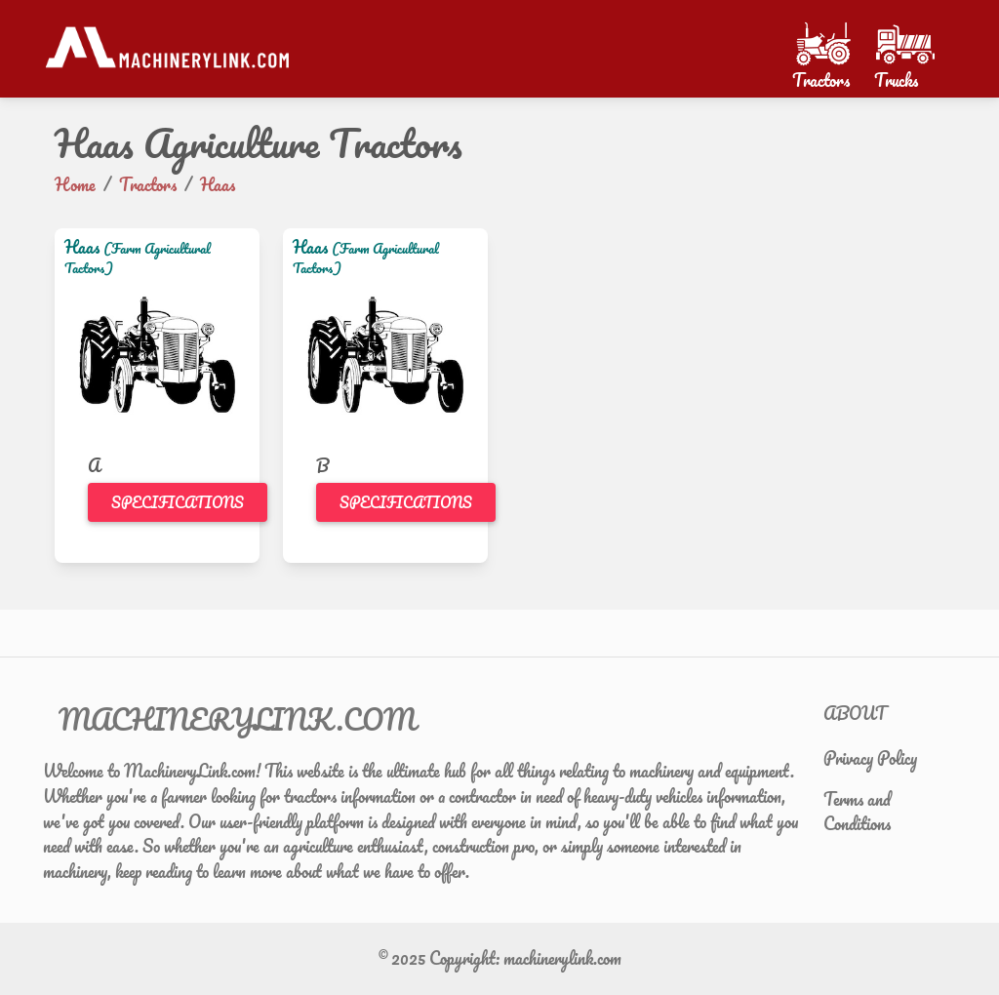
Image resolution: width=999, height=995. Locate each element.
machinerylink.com (562, 958)
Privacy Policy (870, 758)
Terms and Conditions (857, 811)
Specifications (177, 502)
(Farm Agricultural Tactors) (137, 257)
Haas (82, 246)
